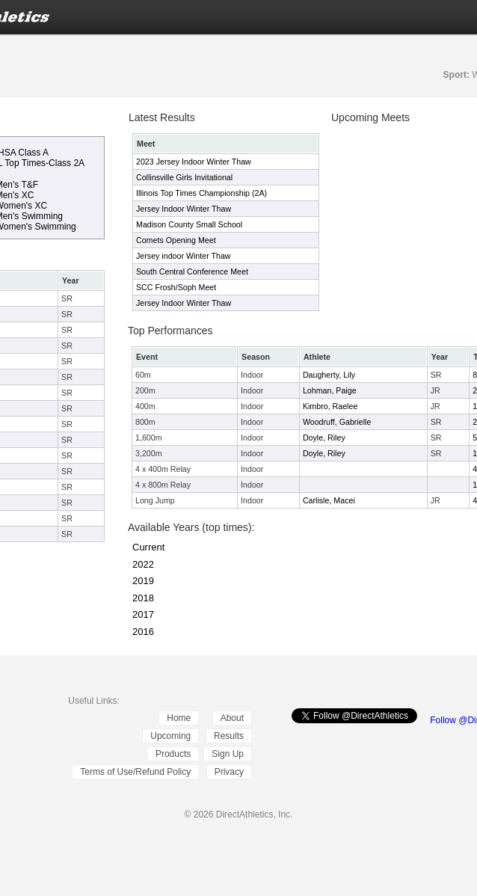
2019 (143, 580)
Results (229, 736)
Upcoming (170, 736)
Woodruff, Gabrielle (337, 421)
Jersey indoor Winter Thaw (183, 255)
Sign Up (228, 754)
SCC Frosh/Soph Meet (176, 287)
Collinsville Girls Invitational (184, 177)
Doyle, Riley (324, 437)
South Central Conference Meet (192, 271)
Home (179, 718)
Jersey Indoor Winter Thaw (183, 208)
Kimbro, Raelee (330, 406)
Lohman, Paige (330, 390)
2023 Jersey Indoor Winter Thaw (193, 161)
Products (173, 754)
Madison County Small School (189, 224)
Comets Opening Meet (176, 240)
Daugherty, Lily (329, 374)
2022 (143, 564)
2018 (143, 598)
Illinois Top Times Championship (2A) (201, 192)
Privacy (229, 772)
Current (148, 547)
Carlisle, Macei (329, 500)
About (232, 718)
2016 (143, 631)
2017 (143, 614)
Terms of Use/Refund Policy (135, 772)
